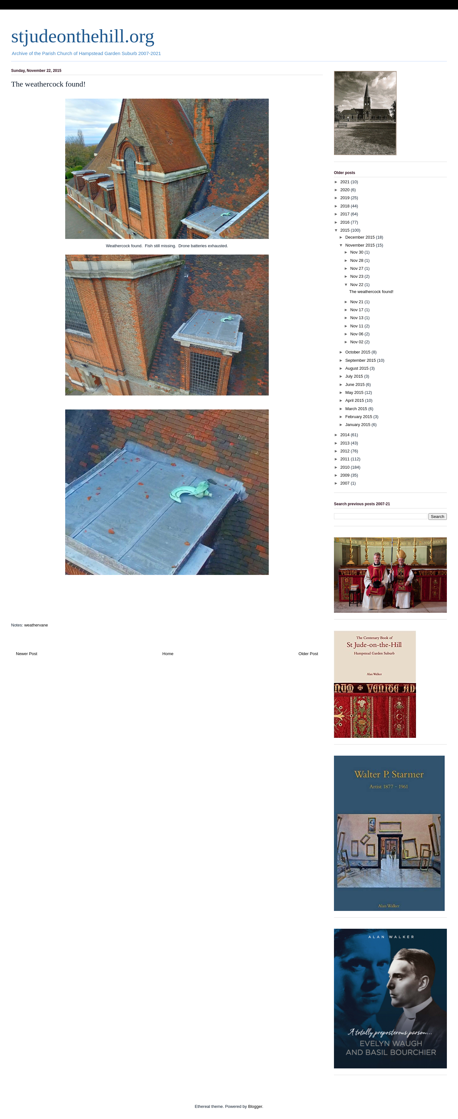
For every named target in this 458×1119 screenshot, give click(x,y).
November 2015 (360, 245)
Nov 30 (357, 252)
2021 (345, 181)
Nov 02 (357, 341)
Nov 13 (357, 317)
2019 (345, 197)
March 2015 (356, 408)
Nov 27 (357, 268)
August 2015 (357, 368)
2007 (345, 483)
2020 (345, 189)
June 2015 (355, 384)
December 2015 (360, 237)
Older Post (308, 653)
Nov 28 (357, 260)
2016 (345, 222)
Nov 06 (357, 334)
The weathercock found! (371, 291)
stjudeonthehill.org (83, 35)
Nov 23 (357, 276)
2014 (345, 434)
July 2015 (354, 376)
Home (168, 653)
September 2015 (361, 360)
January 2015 (358, 424)
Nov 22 (357, 284)
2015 (345, 230)
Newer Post (26, 653)
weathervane (36, 625)
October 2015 (358, 352)
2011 (345, 459)
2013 (345, 443)
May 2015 (355, 392)
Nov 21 (357, 301)
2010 (345, 467)
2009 (345, 475)
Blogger (255, 1106)
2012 (345, 451)
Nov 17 (357, 309)
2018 (345, 206)
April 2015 (355, 400)
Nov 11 (357, 326)
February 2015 (359, 416)
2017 (345, 214)
